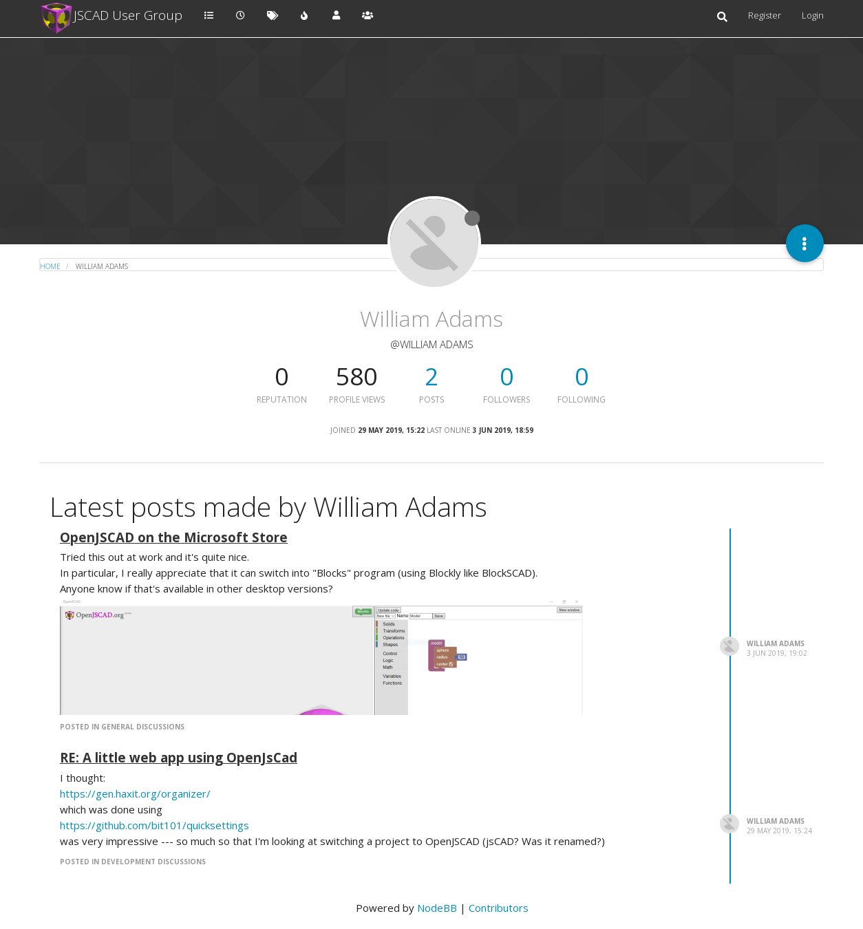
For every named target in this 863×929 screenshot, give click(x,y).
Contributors (499, 908)
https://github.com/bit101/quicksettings (154, 825)
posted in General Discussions (122, 727)
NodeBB (437, 908)
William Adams (776, 643)
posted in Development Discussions (133, 861)
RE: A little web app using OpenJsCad (178, 757)
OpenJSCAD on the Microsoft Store (174, 537)
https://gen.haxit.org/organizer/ (135, 793)
